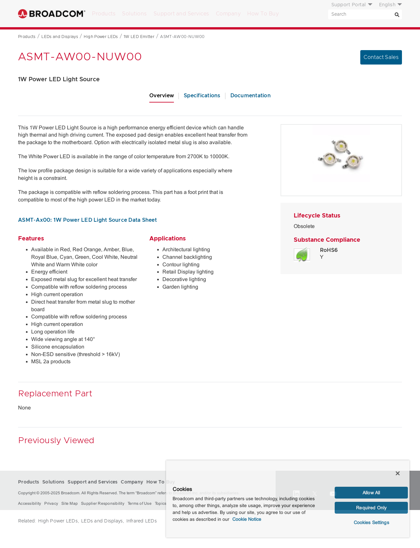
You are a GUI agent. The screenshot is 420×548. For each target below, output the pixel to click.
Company (228, 13)
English (387, 5)
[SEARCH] (365, 14)
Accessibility (29, 503)
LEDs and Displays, (102, 521)
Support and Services (181, 13)
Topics (161, 503)
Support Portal (348, 5)
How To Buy (263, 13)
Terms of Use (140, 503)
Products (104, 13)
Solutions (134, 13)
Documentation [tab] (250, 95)
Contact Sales (381, 57)
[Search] (397, 14)
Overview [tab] (161, 95)
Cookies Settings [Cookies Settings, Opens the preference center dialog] (371, 522)
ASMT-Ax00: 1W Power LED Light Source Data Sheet (87, 220)
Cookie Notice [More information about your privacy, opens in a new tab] (246, 519)
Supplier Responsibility (102, 503)
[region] (288, 499)
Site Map (69, 503)
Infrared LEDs (141, 521)
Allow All (371, 492)
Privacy (51, 503)
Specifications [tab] (202, 95)
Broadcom (51, 13)
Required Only (371, 507)
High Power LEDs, (58, 521)
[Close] (397, 473)
